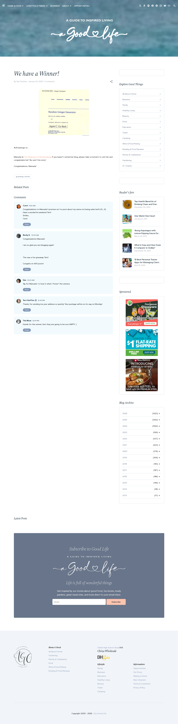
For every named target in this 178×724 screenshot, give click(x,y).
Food (124, 121)
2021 (124, 445)
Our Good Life (100, 713)
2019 (124, 457)
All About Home (129, 94)
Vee (24, 280)
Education (126, 127)
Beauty (125, 116)
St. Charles (127, 166)
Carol (25, 206)
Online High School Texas (108, 647)
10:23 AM (30, 280)
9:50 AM (32, 206)
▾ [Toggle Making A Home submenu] (22, 6)
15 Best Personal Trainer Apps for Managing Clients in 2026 (147, 261)
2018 (124, 464)
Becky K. (26, 235)
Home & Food (14, 6)
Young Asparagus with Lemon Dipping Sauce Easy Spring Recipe (147, 232)
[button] (111, 81)
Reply (27, 224)
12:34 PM (41, 300)
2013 (124, 495)
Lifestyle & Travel (35, 6)
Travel (124, 132)
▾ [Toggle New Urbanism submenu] (46, 6)
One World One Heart (144, 216)
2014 (124, 489)
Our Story (137, 672)
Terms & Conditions (141, 684)
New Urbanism (139, 680)
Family (125, 105)
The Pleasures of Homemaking (37, 157)
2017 (124, 470)
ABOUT (65, 6)
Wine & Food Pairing (131, 144)
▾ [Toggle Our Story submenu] (70, 6)
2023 (124, 432)
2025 (124, 420)
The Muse (27, 321)
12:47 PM (35, 321)
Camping (126, 138)
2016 (124, 476)
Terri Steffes (28, 300)
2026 (124, 413)
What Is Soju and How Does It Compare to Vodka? (147, 246)
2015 (124, 483)
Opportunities (81, 6)
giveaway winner (23, 176)
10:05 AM (35, 235)
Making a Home (140, 676)
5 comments (50, 81)
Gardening (126, 160)
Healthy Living (128, 110)
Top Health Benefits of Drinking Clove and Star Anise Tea (145, 203)
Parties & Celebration (131, 155)
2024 (124, 426)
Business (55, 6)
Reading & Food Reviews (133, 149)
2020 (124, 451)
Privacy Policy (139, 687)
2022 (124, 439)
